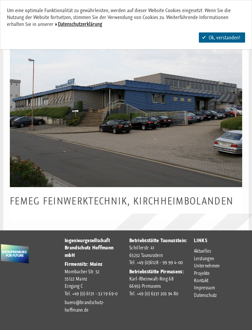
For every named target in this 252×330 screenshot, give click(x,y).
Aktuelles (202, 251)
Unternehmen (207, 266)
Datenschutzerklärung (80, 24)
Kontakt (201, 280)
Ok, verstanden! (221, 37)
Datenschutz (205, 295)
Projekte (202, 273)
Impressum (204, 288)
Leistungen (204, 259)
